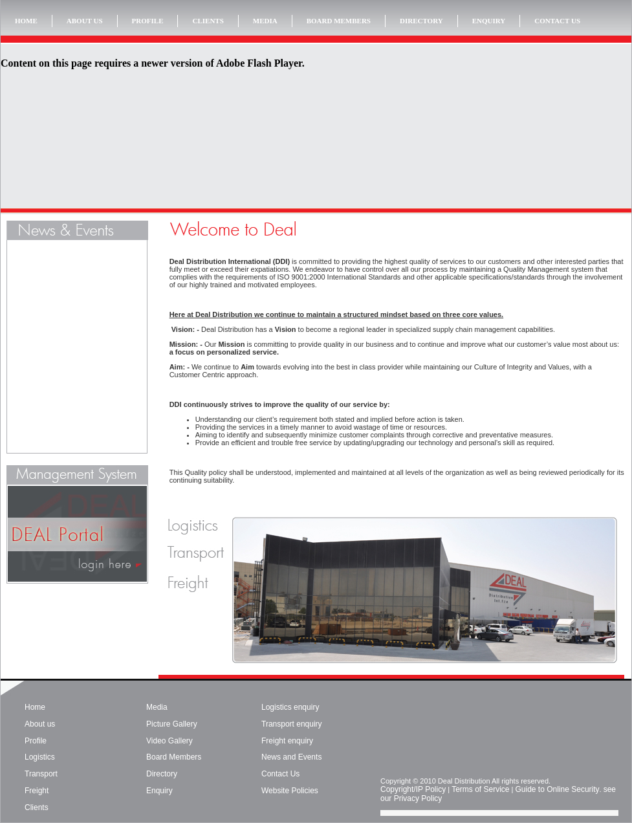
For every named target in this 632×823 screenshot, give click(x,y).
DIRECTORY (421, 21)
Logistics (40, 757)
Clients (37, 807)
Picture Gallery (171, 724)
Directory (161, 773)
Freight (37, 790)
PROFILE (148, 21)
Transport (41, 773)
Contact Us (280, 773)
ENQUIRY (489, 21)
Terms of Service (480, 789)
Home (35, 707)
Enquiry (159, 790)
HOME (26, 21)
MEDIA (265, 21)
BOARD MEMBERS (339, 21)
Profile (36, 740)
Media (157, 707)
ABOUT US (85, 21)
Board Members (173, 757)
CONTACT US (557, 21)
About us (40, 724)
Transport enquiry (291, 724)
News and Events (291, 757)
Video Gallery (169, 740)
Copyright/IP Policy (413, 789)
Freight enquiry (287, 740)
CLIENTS (207, 21)
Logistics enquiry (290, 707)
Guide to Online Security (557, 789)
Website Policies (289, 790)
